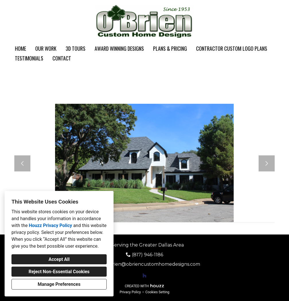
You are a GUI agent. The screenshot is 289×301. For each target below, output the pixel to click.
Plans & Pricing (170, 48)
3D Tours (75, 48)
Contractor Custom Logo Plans (231, 48)
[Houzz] (144, 275)
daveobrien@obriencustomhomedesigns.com (147, 264)
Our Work (45, 48)
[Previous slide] (22, 163)
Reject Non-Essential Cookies (59, 271)
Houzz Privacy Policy (50, 225)
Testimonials (29, 58)
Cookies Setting (157, 292)
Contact (61, 58)
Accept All (59, 259)
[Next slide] (267, 163)
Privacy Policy (130, 292)
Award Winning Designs (119, 48)
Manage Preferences (59, 284)
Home (20, 48)
